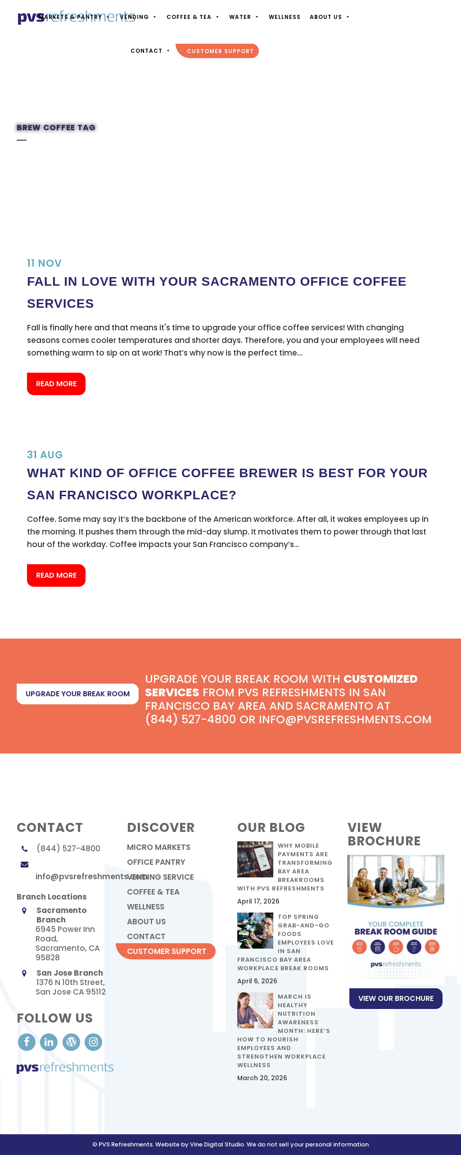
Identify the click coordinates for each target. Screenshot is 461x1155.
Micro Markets (158, 847)
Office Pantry (156, 862)
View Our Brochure (396, 998)
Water (244, 17)
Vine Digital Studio (217, 1144)
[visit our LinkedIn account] (50, 1041)
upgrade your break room (78, 694)
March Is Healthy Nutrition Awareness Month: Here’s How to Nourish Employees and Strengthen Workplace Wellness (283, 1030)
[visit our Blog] (72, 1041)
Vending (139, 17)
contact (146, 936)
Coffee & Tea (193, 17)
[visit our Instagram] (93, 1041)
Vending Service (160, 877)
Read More (56, 384)
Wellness (285, 17)
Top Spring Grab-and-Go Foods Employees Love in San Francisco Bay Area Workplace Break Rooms (285, 942)
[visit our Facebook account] (28, 1041)
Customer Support (220, 51)
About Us (330, 17)
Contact (151, 51)
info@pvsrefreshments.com (92, 876)
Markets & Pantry (75, 17)
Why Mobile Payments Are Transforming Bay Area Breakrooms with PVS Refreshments (285, 867)
